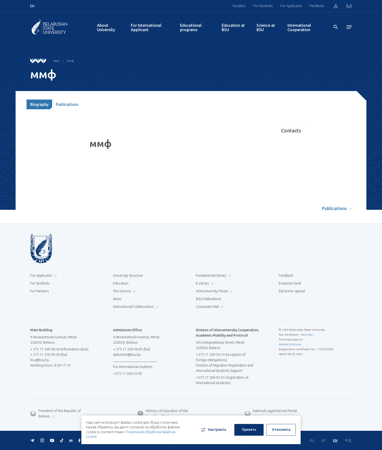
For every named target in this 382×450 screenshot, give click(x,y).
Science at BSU (266, 27)
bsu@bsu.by (39, 360)
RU (312, 440)
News (117, 299)
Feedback (317, 6)
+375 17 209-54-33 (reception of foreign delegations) (221, 357)
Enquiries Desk (290, 283)
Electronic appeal (292, 291)
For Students (263, 6)
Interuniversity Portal (213, 291)
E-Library (204, 283)
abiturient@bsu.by (127, 355)
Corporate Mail (209, 307)
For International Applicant (146, 27)
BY (323, 440)
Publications (67, 104)
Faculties (239, 6)
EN (335, 440)
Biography (39, 104)
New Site (307, 334)
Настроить (213, 430)
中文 (348, 440)
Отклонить (281, 430)
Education (120, 283)
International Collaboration (135, 307)
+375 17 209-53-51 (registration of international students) (222, 380)
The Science (124, 291)
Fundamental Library (213, 275)
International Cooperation (299, 27)
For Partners (39, 291)
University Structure (128, 275)
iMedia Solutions (290, 344)
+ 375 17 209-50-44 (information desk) (59, 349)
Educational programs (191, 27)
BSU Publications (208, 299)
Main (56, 60)
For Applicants (291, 6)
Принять (249, 430)
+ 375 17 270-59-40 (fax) (48, 355)
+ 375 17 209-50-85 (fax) (131, 349)
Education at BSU (233, 27)
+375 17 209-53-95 (127, 374)
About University (106, 27)
